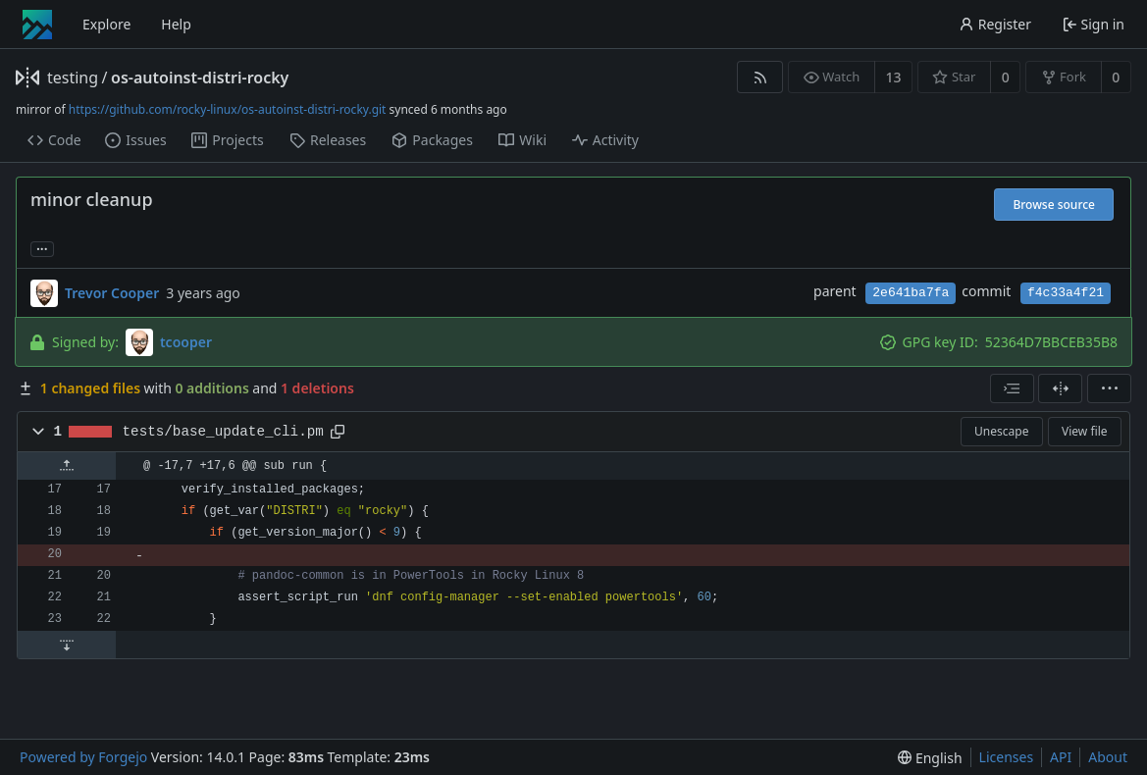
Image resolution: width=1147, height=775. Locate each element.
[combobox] (1012, 388)
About (1107, 757)
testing (72, 77)
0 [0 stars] (1006, 77)
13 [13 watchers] (894, 77)
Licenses (1006, 757)
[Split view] (1060, 388)
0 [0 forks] (1116, 77)
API (1060, 757)
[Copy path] (337, 431)
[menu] (1109, 388)
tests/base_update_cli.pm (223, 431)
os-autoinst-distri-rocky (199, 77)
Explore (106, 24)
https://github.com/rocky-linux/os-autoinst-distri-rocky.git (228, 109)
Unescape (1001, 431)
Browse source (1054, 204)
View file (1084, 431)
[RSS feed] (760, 77)
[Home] (37, 24)
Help (176, 24)
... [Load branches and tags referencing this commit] (42, 247)
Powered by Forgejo (83, 757)
